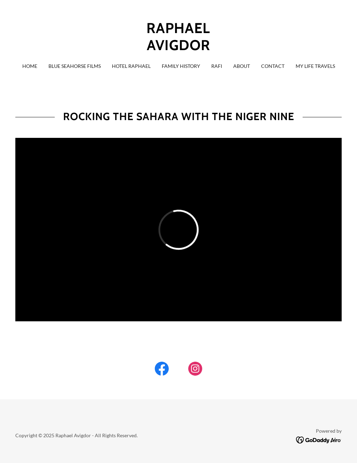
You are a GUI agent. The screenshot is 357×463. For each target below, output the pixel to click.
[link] (178, 48)
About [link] (241, 66)
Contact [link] (272, 66)
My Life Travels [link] (315, 66)
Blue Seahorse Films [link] (74, 66)
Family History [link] (181, 66)
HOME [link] (29, 66)
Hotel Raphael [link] (131, 66)
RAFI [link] (216, 66)
